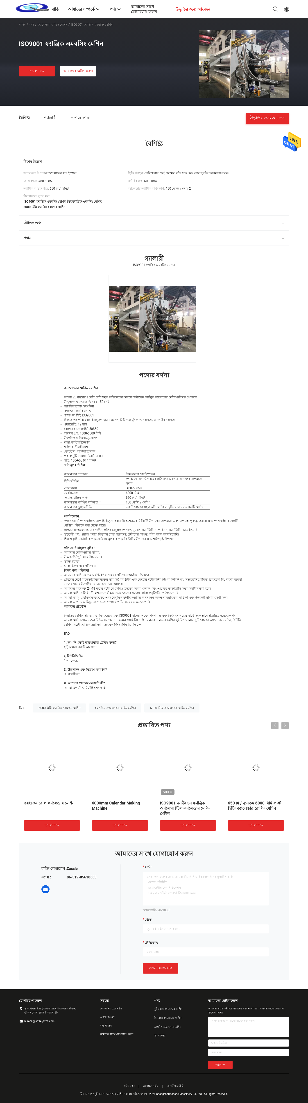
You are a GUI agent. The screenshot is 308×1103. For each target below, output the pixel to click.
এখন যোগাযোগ (160, 968)
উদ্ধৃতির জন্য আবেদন (267, 117)
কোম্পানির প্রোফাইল (111, 1008)
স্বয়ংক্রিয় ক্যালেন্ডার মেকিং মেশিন (115, 708)
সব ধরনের (159, 1035)
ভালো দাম (36, 71)
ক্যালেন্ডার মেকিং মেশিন (52, 24)
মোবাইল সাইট (150, 1086)
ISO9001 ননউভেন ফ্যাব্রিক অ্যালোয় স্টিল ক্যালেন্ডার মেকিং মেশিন (185, 808)
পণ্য (31, 24)
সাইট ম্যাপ (129, 1086)
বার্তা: (148, 867)
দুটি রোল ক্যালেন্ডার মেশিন (168, 1009)
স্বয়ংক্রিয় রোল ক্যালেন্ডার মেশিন (49, 803)
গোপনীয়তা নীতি (175, 1086)
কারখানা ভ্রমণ (107, 1017)
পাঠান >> (220, 1064)
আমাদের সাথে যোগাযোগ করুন (116, 1034)
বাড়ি (22, 24)
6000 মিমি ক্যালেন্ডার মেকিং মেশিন (172, 708)
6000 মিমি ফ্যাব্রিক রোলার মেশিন (59, 708)
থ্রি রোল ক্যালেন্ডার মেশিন (167, 1018)
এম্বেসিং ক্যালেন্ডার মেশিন (167, 1027)
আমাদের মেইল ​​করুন (78, 71)
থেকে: (148, 919)
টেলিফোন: (151, 942)
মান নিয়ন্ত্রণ (106, 1025)
